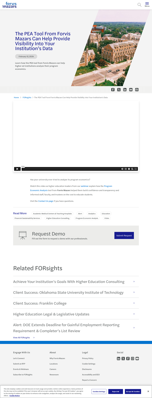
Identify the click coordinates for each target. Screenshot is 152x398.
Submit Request (124, 235)
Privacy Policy (87, 358)
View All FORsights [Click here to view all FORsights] (25, 337)
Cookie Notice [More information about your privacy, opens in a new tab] (15, 395)
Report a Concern (89, 380)
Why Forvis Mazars (57, 358)
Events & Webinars (21, 369)
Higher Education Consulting (57, 218)
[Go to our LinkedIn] (118, 358)
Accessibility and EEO (91, 374)
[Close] (148, 391)
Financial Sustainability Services (27, 218)
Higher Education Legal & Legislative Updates (75, 314)
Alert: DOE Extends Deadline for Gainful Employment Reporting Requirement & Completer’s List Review (75, 327)
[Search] (140, 4)
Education (106, 213)
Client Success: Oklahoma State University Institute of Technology (75, 292)
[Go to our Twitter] (123, 358)
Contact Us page (45, 200)
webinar (84, 185)
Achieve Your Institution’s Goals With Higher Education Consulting (75, 281)
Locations (54, 363)
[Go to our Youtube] (137, 358)
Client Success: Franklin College (75, 303)
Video (106, 218)
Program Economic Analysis (87, 218)
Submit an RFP (19, 363)
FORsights (27, 97)
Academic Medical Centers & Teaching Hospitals (52, 213)
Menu (147, 4)
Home (16, 97)
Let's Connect (19, 358)
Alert (80, 213)
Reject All (115, 391)
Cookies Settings (99, 391)
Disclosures (87, 369)
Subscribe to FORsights (22, 374)
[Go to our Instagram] (132, 358)
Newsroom (54, 374)
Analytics (92, 213)
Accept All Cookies (133, 391)
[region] (76, 391)
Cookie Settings (88, 363)
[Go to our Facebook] (128, 358)
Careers (53, 369)
